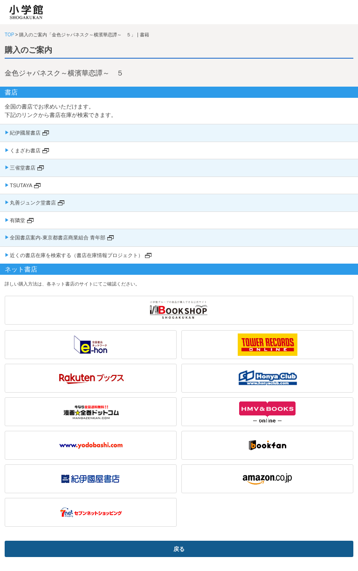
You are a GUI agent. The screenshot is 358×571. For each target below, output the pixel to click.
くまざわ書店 (25, 150)
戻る (179, 549)
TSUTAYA (21, 185)
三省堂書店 (22, 167)
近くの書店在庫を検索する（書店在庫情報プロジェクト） (76, 255)
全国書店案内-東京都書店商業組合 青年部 (57, 237)
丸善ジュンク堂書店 (33, 202)
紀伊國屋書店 (25, 133)
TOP (9, 34)
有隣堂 (17, 220)
